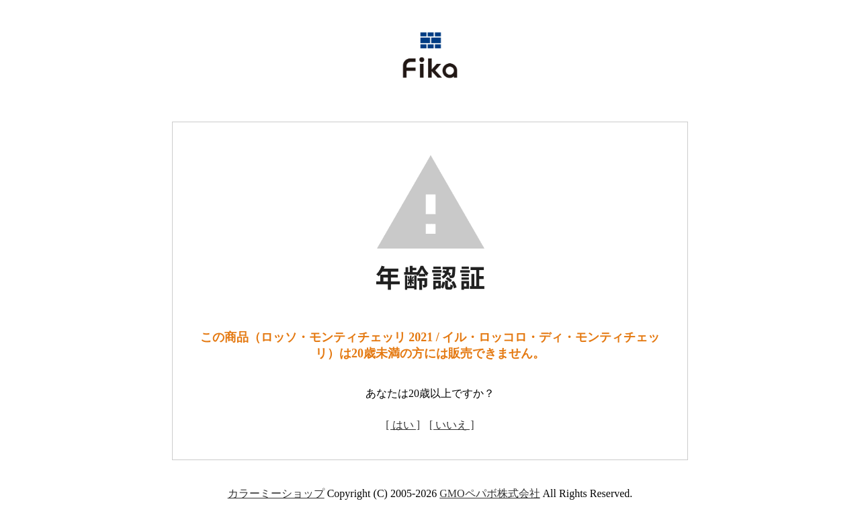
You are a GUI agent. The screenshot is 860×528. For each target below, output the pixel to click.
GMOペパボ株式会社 (489, 493)
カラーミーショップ (276, 493)
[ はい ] (403, 425)
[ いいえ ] (451, 425)
